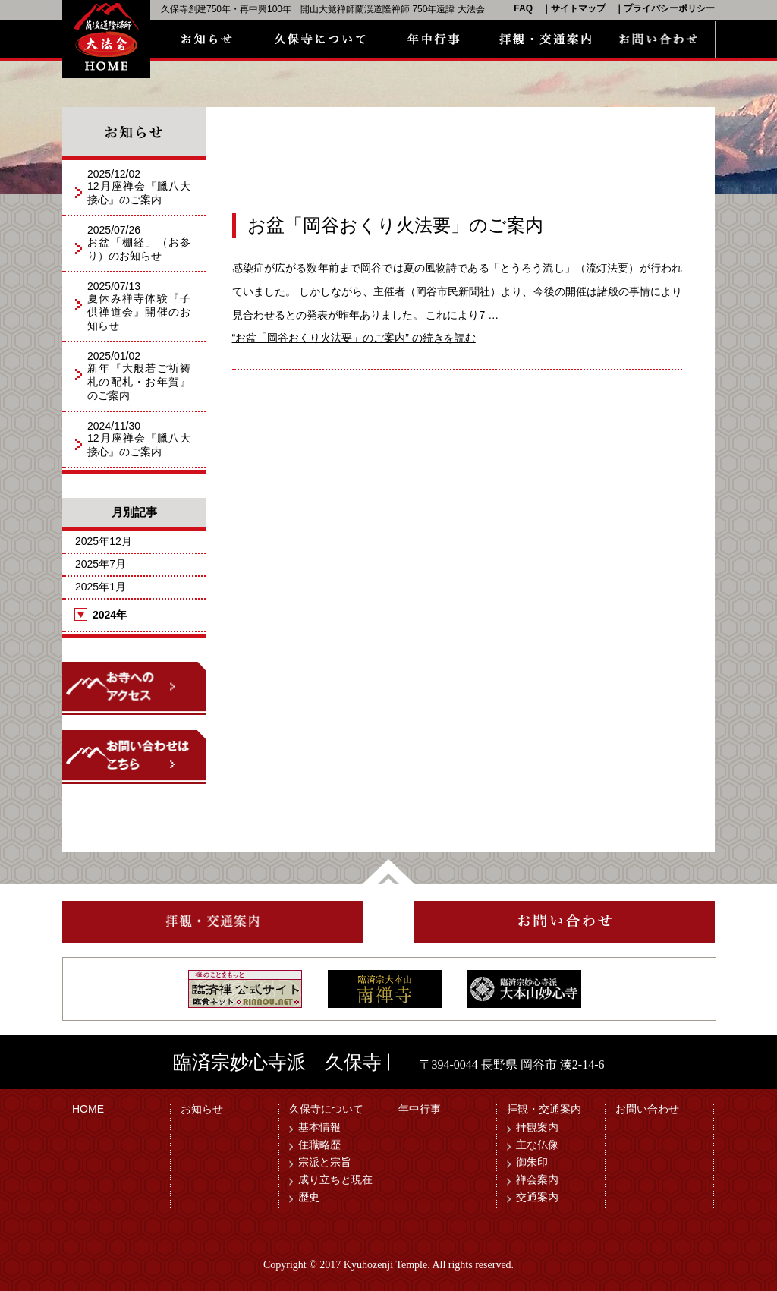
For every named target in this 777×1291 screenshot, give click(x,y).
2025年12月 (103, 541)
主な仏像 (537, 1144)
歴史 (308, 1197)
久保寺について (326, 1109)
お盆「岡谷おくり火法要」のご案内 (395, 225)
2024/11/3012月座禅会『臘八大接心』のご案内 (138, 439)
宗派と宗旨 (324, 1162)
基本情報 (319, 1127)
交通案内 (537, 1197)
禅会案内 (537, 1179)
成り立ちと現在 (335, 1179)
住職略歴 (319, 1144)
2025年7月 (100, 564)
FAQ (523, 8)
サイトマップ (578, 8)
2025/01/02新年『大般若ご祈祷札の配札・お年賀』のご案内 (138, 375)
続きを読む (354, 338)
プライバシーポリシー (669, 8)
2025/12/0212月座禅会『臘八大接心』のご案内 (138, 187)
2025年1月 (100, 587)
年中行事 (419, 1109)
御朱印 (532, 1162)
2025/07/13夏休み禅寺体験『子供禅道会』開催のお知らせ (138, 306)
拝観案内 (537, 1127)
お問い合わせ (647, 1109)
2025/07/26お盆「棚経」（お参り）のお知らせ (138, 243)
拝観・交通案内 (544, 1109)
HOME (88, 1109)
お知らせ (202, 1109)
